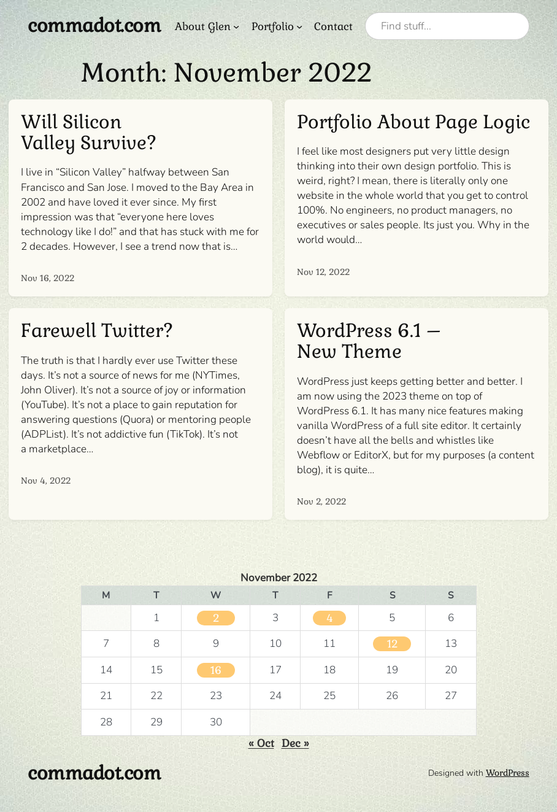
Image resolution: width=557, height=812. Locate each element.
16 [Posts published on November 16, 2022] (215, 670)
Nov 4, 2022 (46, 480)
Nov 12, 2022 (323, 271)
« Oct (261, 743)
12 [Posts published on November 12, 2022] (392, 644)
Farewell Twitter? (97, 330)
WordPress (507, 772)
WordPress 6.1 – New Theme (369, 341)
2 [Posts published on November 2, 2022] (216, 618)
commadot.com (94, 25)
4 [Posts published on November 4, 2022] (329, 618)
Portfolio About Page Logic (413, 122)
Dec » (295, 743)
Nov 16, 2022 (47, 278)
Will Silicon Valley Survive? (88, 132)
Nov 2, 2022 (321, 501)
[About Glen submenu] (236, 26)
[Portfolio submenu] (299, 26)
